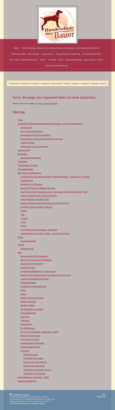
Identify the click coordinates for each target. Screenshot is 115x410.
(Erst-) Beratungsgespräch (32, 131)
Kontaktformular (27, 249)
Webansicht (101, 396)
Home (20, 120)
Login (103, 394)
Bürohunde (22, 154)
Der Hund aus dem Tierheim (35, 362)
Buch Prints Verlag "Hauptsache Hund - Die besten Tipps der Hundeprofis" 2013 (54, 192)
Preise (20, 237)
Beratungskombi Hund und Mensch (35, 135)
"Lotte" (23, 222)
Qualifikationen (27, 181)
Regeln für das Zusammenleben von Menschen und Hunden (46, 275)
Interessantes (26, 324)
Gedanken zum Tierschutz (34, 374)
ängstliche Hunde (28, 268)
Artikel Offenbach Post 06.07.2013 (35, 199)
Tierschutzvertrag (30, 355)
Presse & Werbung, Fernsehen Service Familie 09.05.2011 (45, 203)
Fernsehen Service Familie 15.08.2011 (37, 207)
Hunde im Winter (28, 305)
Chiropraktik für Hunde (30, 339)
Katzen (23, 294)
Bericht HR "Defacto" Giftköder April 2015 (38, 188)
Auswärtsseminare (28, 241)
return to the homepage (47, 103)
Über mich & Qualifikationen (29, 173)
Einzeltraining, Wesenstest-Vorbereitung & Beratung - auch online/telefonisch (50, 124)
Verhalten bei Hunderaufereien (33, 286)
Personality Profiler (26, 169)
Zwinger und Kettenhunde (34, 366)
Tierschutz (25, 351)
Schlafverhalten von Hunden (32, 343)
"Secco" (24, 226)
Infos (20, 252)
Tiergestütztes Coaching (28, 165)
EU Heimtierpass (28, 328)
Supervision (23, 162)
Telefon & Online (27, 143)
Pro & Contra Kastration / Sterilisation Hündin (39, 332)
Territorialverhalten (28, 283)
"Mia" (23, 215)
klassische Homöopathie (31, 158)
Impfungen (25, 321)
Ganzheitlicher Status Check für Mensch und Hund (42, 139)
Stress (23, 290)
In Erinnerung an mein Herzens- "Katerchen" (39, 230)
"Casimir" (24, 218)
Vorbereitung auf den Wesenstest (34, 147)
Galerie (24, 211)
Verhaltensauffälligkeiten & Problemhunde (38, 271)
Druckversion (16, 394)
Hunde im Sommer (28, 302)
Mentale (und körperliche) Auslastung (36, 260)
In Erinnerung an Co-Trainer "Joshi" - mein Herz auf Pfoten (45, 234)
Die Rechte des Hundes (33, 358)
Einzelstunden (26, 128)
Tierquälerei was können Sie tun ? (37, 370)
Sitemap (26, 394)
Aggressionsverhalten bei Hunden (35, 279)
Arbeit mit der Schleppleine (32, 264)
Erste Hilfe (25, 317)
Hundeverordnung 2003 (30, 347)
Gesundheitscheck (28, 313)
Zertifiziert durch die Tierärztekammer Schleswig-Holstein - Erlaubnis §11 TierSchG (55, 177)
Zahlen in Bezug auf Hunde (32, 298)
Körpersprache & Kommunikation (34, 256)
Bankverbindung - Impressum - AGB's (33, 377)
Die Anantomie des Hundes (32, 309)
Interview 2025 (24, 150)
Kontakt (21, 245)
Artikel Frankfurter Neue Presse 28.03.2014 (39, 196)
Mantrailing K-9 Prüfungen (31, 184)
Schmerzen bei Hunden (30, 336)
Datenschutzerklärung (27, 381)
